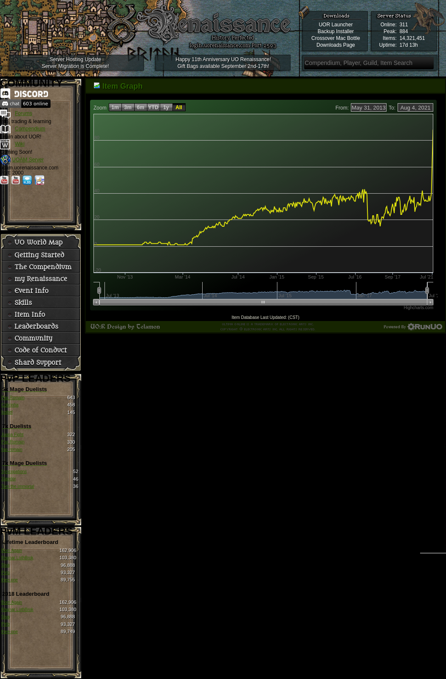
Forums (23, 113)
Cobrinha (10, 405)
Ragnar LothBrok (17, 557)
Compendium (30, 129)
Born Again (11, 550)
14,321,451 (412, 38)
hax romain (11, 449)
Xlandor (8, 478)
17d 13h (408, 45)
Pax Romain (12, 397)
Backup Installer (336, 31)
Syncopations (14, 471)
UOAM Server (28, 160)
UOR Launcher (336, 25)
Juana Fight (12, 434)
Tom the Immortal (17, 486)
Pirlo (5, 572)
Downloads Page (335, 45)
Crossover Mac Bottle (335, 38)
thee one (9, 580)
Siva (5, 565)
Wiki (20, 144)
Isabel (7, 412)
